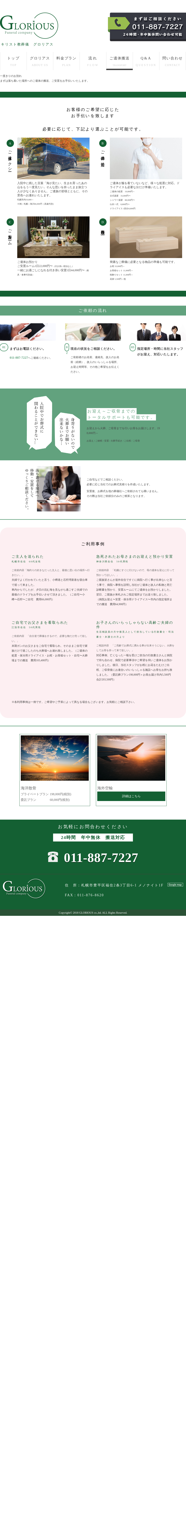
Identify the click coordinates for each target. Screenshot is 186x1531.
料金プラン (66, 61)
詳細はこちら (131, 796)
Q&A (146, 61)
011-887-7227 (19, 357)
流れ (93, 61)
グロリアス (40, 61)
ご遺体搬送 (119, 61)
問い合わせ (172, 61)
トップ (13, 61)
